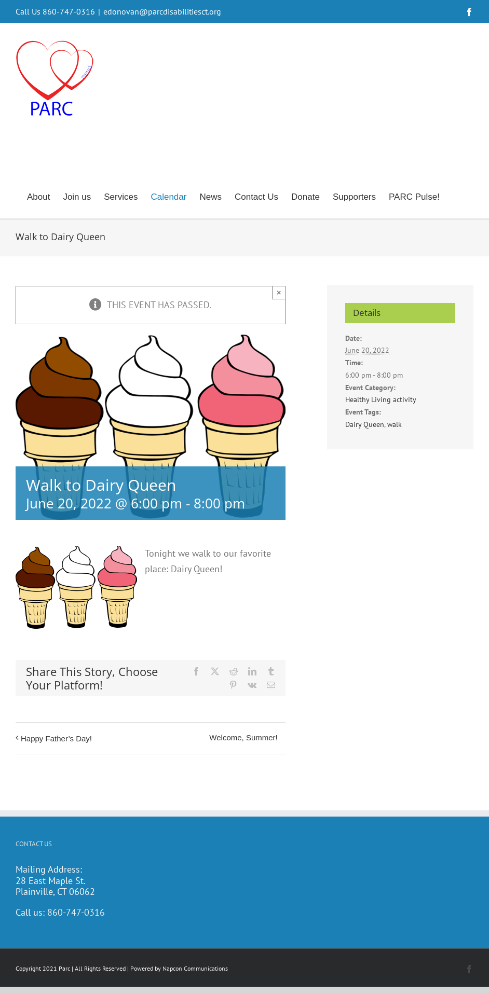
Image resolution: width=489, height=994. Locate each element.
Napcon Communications (195, 968)
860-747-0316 (76, 912)
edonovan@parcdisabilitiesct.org (162, 11)
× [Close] (279, 292)
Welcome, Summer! (243, 737)
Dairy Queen (364, 424)
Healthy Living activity (380, 399)
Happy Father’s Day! (56, 738)
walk (394, 424)
